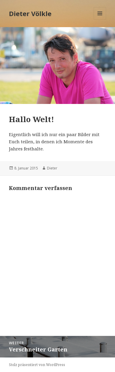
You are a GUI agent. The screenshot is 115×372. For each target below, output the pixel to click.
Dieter (52, 168)
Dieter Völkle (30, 13)
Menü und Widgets (100, 19)
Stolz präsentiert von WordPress (37, 364)
